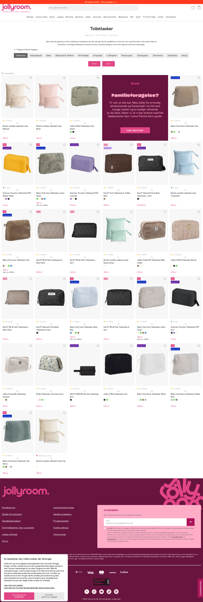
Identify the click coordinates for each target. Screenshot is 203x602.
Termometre (158, 55)
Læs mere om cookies (15, 582)
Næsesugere (127, 55)
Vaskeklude (172, 55)
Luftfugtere (112, 55)
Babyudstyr (89, 35)
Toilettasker (113, 35)
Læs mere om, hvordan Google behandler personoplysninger (31, 584)
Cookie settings (60, 528)
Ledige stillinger (10, 535)
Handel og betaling (62, 515)
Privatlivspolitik (61, 522)
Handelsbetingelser (11, 522)
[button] (192, 10)
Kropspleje (97, 55)
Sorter (110, 64)
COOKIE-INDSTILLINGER (51, 593)
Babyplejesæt (36, 55)
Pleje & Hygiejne (101, 35)
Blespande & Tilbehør (65, 55)
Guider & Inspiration (12, 515)
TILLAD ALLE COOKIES (21, 593)
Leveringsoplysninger (63, 508)
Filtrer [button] (92, 64)
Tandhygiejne (142, 55)
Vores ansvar (59, 535)
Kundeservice (8, 508)
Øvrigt (184, 55)
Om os (5, 542)
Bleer (48, 55)
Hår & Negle (83, 55)
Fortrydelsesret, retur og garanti (18, 528)
